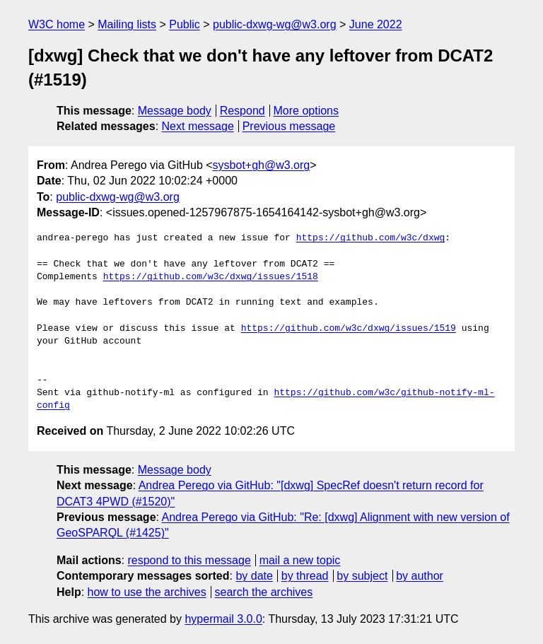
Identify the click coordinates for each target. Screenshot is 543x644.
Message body (174, 111)
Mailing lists (127, 24)
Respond (242, 111)
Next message (198, 126)
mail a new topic (300, 560)
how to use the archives (147, 592)
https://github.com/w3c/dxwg (370, 238)
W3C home (56, 24)
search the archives (264, 592)
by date (253, 576)
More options (306, 111)
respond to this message (188, 560)
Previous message (289, 126)
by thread (305, 576)
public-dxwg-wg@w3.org (275, 24)
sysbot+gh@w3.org (261, 165)
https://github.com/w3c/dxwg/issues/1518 (210, 277)
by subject (362, 576)
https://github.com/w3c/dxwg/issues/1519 (348, 328)
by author (419, 576)
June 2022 (375, 24)
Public (184, 24)
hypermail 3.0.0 (223, 619)
